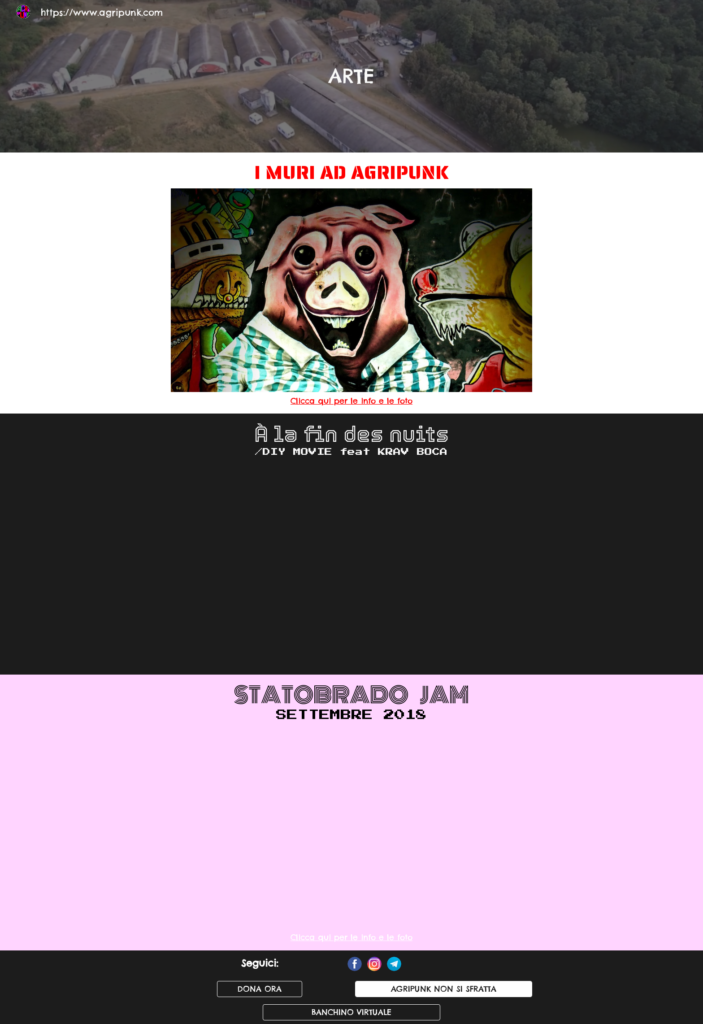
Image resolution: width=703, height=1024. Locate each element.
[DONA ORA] (259, 989)
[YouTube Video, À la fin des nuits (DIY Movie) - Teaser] (351, 566)
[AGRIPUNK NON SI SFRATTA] (444, 989)
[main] (351, 76)
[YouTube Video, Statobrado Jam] (351, 827)
